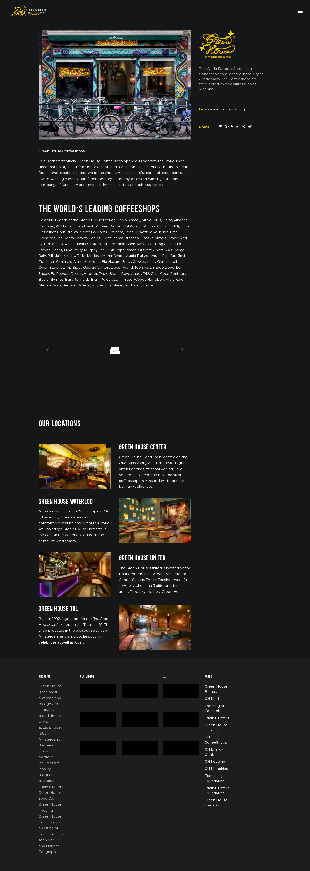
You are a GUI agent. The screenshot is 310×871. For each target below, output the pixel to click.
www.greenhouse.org (226, 109)
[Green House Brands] (25, 11)
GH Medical (214, 698)
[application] (98, 691)
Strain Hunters (217, 718)
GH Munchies (216, 768)
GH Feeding (215, 761)
